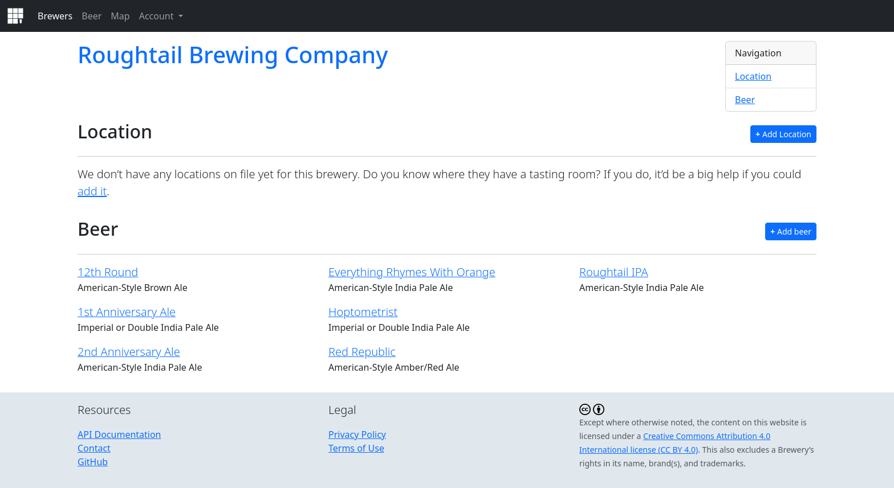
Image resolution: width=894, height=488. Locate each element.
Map (120, 16)
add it (92, 191)
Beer (91, 16)
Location (753, 76)
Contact (94, 448)
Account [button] (157, 16)
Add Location (783, 134)
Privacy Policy (357, 434)
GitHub (93, 462)
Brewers (55, 16)
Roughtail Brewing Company (233, 54)
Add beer (790, 231)
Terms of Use (356, 448)
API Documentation (119, 434)
